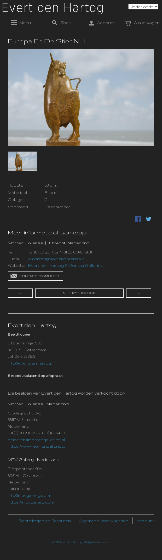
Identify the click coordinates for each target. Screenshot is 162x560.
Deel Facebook (138, 219)
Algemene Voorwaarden (103, 520)
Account (145, 520)
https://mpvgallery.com (31, 502)
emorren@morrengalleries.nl (56, 259)
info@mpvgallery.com (29, 495)
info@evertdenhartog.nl (31, 363)
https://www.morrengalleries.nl (38, 446)
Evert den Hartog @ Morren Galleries (65, 265)
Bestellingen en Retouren (45, 520)
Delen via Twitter (149, 219)
